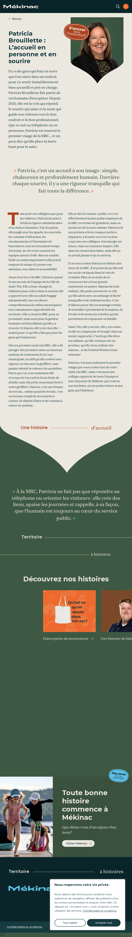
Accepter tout (103, 922)
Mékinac (34, 888)
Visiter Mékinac (76, 843)
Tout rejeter (70, 922)
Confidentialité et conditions (99, 910)
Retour (17, 19)
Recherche (118, 6)
